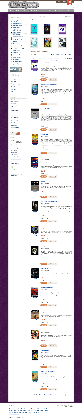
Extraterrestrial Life (45, 309)
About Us (17, 408)
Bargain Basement (14, 110)
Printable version (67, 16)
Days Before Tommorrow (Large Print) (49, 60)
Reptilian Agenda (14, 115)
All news (12, 163)
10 (50, 58)
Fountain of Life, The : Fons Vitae (47, 371)
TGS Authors (14, 21)
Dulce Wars (43, 157)
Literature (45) (16, 41)
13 (55, 58)
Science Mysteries (36, 16)
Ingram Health (14, 83)
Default (69, 54)
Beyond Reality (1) (15, 27)
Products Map (13, 106)
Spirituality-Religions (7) (17, 54)
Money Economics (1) (16, 45)
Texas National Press (15, 93)
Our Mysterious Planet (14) (17, 48)
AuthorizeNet (31, 408)
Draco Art (13, 122)
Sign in (59, 1)
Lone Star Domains (15, 127)
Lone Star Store (14, 125)
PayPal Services (39, 408)
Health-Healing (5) (15, 38)
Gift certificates (14, 99)
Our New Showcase (36, 10)
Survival (13, 55)
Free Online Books (23, 412)
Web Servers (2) (16, 64)
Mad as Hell (13, 119)
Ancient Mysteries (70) (16, 23)
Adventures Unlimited (15, 84)
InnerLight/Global (14, 79)
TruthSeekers (13, 89)
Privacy (46, 410)
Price (66, 54)
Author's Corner (12, 410)
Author (12, 91)
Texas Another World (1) (17, 57)
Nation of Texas (14, 123)
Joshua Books (13, 81)
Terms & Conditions (13, 412)
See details (35, 70)
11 (51, 58)
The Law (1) (14, 63)
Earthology (43, 181)
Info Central (13, 114)
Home (11, 10)
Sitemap (12, 104)
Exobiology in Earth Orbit (46, 246)
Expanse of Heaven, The (45, 268)
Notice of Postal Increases (34, 412)
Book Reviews (47, 408)
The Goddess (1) (15, 59)
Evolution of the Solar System (47, 225)
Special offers (13, 103)
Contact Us (25, 10)
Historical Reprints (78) (17, 39)
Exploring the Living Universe (47, 287)
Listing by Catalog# (39, 410)
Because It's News (14, 120)
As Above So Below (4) (16, 25)
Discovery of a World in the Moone (48, 108)
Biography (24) (16, 29)
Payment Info (24, 408)
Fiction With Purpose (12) (18, 36)
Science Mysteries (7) (16, 52)
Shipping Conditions (22, 410)
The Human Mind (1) (16, 61)
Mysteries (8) (14, 47)
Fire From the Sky (44, 330)
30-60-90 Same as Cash (14, 414)
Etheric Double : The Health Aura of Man (49, 201)
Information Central (50, 10)
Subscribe (17, 163)
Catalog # (57, 54)
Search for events (14, 101)
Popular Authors (16, 50)
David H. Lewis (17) (16, 32)
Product (62, 54)
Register (64, 1)
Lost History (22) (15, 43)
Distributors (13, 88)
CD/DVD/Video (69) (17, 30)
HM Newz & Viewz (15, 117)
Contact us (11, 408)
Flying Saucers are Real (45, 350)
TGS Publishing (14, 78)
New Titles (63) (16, 20)
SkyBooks (13, 86)
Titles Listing (31, 410)
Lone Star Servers (14, 128)
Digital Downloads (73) (17, 34)
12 (53, 58)
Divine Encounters (44, 134)
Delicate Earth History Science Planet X (49, 84)
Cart (17, 10)
